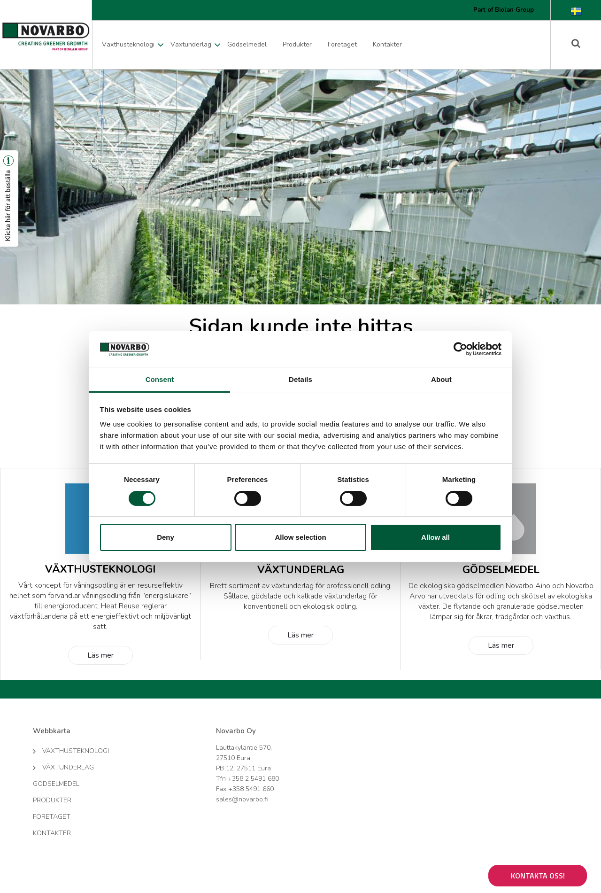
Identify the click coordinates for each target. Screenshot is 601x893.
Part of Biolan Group (503, 10)
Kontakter (387, 44)
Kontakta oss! (538, 875)
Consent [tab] (160, 379)
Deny (165, 537)
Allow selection (300, 537)
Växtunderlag (190, 44)
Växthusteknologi (128, 44)
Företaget (342, 44)
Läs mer (100, 655)
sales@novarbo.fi (242, 799)
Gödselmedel (247, 44)
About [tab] (441, 379)
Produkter (297, 44)
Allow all (435, 537)
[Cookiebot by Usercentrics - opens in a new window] (460, 349)
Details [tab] (300, 379)
